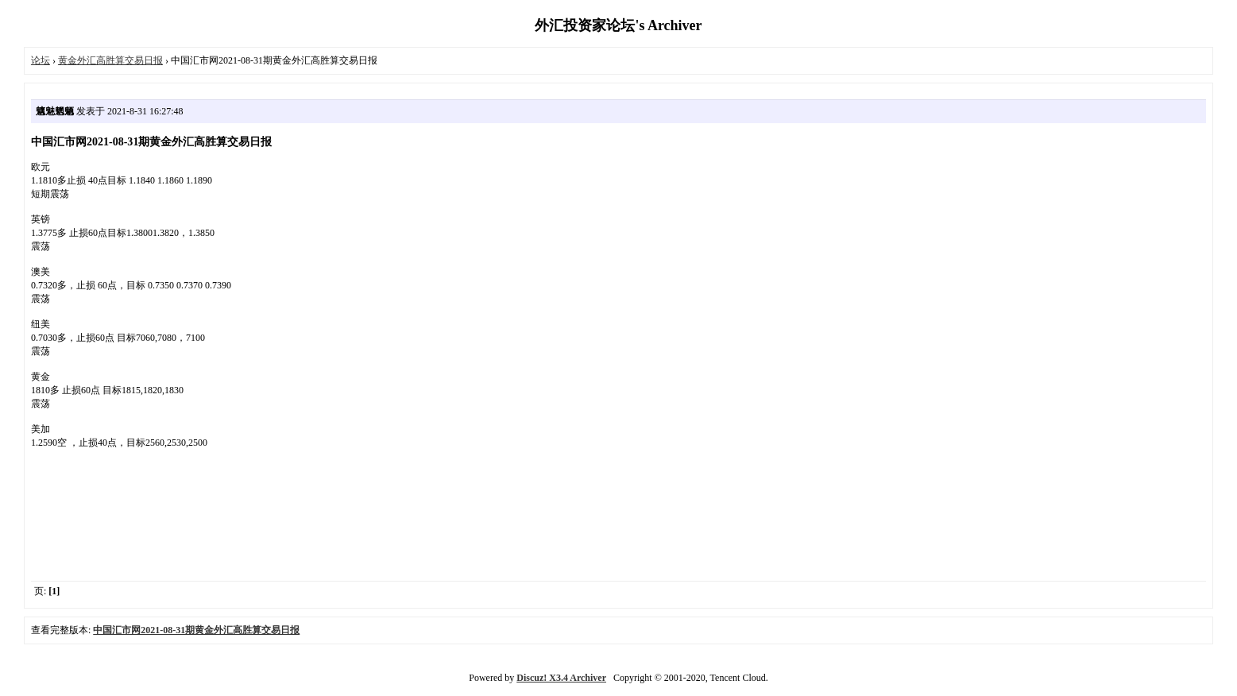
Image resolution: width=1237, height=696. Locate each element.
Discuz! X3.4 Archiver (561, 677)
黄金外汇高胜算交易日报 (110, 60)
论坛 (40, 60)
